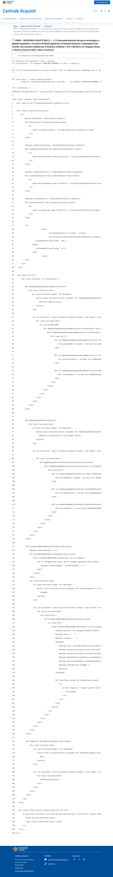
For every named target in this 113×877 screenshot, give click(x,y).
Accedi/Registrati (102, 2)
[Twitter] (104, 10)
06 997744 (51, 864)
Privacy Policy (19, 865)
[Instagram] (108, 10)
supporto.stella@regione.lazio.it (58, 859)
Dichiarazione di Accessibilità (24, 871)
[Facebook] (101, 10)
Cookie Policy (19, 868)
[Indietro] (13, 40)
